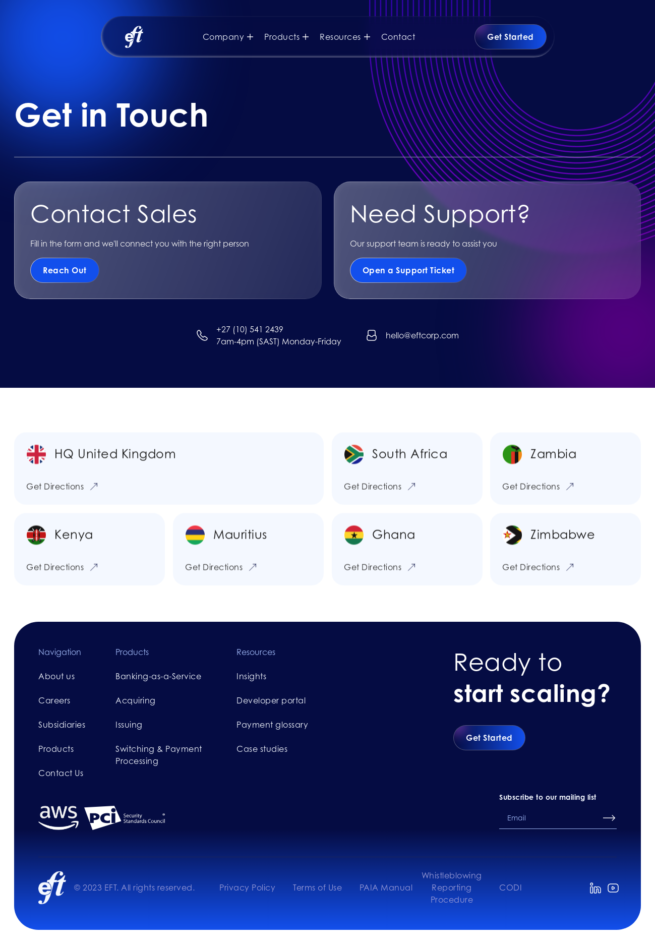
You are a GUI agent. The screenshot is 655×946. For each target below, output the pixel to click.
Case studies (261, 749)
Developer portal (271, 700)
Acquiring (135, 700)
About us (56, 676)
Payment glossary (272, 725)
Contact (398, 37)
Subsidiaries (61, 725)
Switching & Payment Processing (158, 755)
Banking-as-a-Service (158, 676)
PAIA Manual (386, 887)
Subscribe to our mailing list (548, 797)
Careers (54, 700)
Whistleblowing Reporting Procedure (452, 887)
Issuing (129, 725)
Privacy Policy (247, 887)
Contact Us (60, 773)
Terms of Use (317, 887)
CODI (510, 887)
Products (56, 749)
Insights (251, 676)
